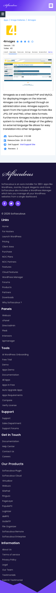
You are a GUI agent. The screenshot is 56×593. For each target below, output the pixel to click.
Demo (50, 52)
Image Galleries (18, 20)
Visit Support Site (27, 144)
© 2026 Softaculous (13, 213)
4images (32, 20)
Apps (6, 20)
